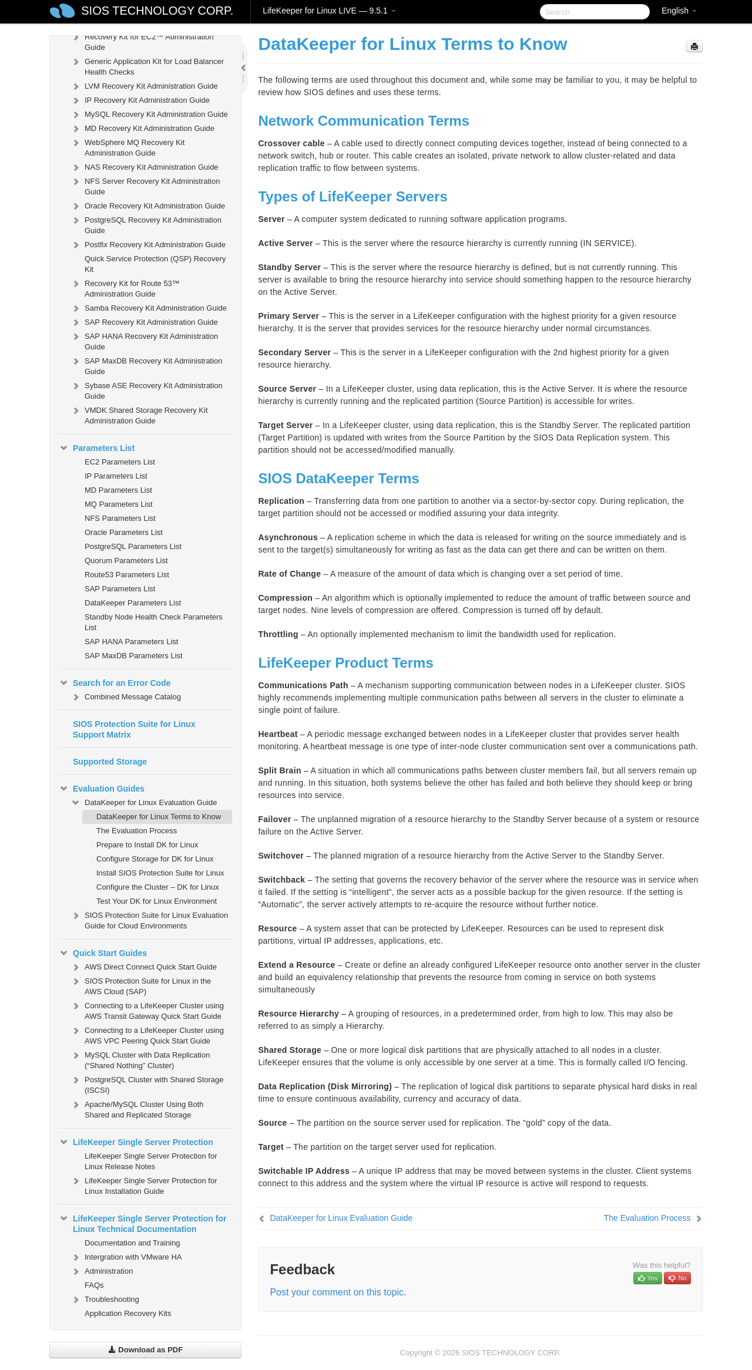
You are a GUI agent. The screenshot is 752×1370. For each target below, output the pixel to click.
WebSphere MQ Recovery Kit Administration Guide (127, 146)
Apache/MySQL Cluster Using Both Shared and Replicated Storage (137, 1108)
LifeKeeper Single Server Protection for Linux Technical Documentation (142, 1222)
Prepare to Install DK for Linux (147, 844)
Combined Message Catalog (125, 697)
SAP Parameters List (120, 588)
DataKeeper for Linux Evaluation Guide (143, 803)
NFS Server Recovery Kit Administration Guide (145, 185)
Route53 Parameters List (127, 574)
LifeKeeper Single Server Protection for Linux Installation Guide (143, 1185)
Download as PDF (145, 1349)
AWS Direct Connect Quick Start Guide (143, 967)
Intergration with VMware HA (126, 1257)
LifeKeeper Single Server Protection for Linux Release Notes (151, 1161)
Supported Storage (110, 761)
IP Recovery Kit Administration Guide (140, 100)
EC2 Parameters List (120, 461)
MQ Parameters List (119, 504)
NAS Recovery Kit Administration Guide (144, 167)
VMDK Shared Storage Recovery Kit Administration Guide (139, 414)
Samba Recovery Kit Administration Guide (148, 308)
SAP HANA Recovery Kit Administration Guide (144, 340)
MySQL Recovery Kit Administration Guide (149, 114)
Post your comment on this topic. (338, 1292)
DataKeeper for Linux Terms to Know (158, 816)
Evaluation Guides (102, 789)
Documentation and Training (132, 1242)
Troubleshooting (104, 1299)
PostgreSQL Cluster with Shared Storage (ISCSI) (147, 1084)
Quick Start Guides (103, 953)
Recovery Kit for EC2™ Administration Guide (142, 41)
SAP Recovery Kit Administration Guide (144, 322)
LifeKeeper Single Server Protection (136, 1142)
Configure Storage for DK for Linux (154, 858)
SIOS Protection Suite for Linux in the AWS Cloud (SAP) (140, 985)
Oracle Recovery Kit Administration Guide (147, 206)
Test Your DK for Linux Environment (156, 901)
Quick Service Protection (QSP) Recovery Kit (155, 264)
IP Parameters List (116, 476)
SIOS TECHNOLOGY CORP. (157, 10)
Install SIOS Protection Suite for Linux (160, 873)
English (679, 10)
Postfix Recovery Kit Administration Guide (148, 245)
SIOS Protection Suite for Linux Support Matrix (134, 729)
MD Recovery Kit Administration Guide (142, 129)
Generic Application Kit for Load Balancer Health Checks (147, 65)
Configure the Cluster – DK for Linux (157, 887)
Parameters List (97, 448)
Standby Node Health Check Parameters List (154, 622)
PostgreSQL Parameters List (133, 546)
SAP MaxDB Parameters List (134, 655)
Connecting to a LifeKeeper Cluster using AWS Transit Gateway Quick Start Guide (147, 1010)
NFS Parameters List (120, 518)
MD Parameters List (118, 490)
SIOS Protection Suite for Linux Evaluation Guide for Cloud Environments (149, 919)
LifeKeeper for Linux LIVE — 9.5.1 (329, 10)
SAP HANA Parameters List (131, 641)
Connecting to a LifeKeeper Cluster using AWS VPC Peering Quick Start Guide (147, 1034)
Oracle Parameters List (124, 532)
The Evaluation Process (136, 830)
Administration (101, 1271)
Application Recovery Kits (128, 1313)
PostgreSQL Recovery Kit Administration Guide (145, 224)
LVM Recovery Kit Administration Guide (144, 86)
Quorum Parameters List (126, 560)
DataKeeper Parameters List (133, 602)
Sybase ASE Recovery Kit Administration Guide (146, 389)
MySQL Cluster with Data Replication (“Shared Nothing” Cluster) (140, 1059)
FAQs (94, 1285)
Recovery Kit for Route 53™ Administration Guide (125, 287)
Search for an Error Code (115, 683)
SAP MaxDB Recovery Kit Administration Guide (146, 365)
